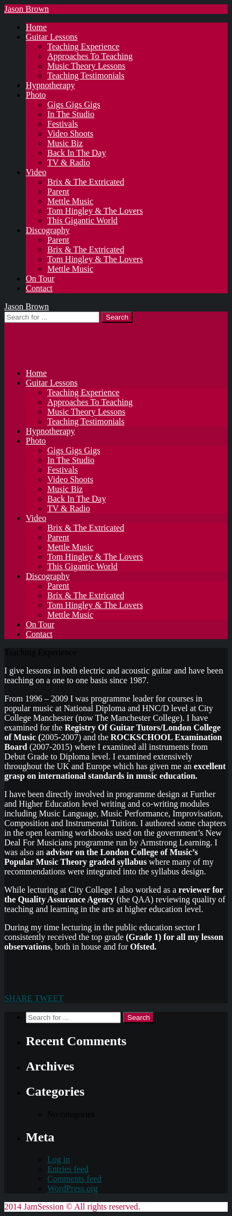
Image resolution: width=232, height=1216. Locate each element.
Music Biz (65, 143)
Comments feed (74, 1178)
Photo (36, 94)
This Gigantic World (82, 220)
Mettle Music (70, 201)
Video (36, 172)
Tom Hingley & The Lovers (95, 210)
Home (36, 27)
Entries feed (68, 1169)
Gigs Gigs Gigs (73, 104)
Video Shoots (70, 133)
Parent (58, 191)
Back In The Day (76, 152)
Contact (39, 288)
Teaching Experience (83, 46)
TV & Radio (68, 162)
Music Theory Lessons (86, 65)
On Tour (40, 278)
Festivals (62, 123)
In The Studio (71, 114)
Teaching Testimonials (86, 75)
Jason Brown (26, 8)
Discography (48, 230)
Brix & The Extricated (85, 181)
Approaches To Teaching (90, 56)
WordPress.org (72, 1188)
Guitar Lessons (51, 36)
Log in (58, 1159)
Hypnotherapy (50, 85)
